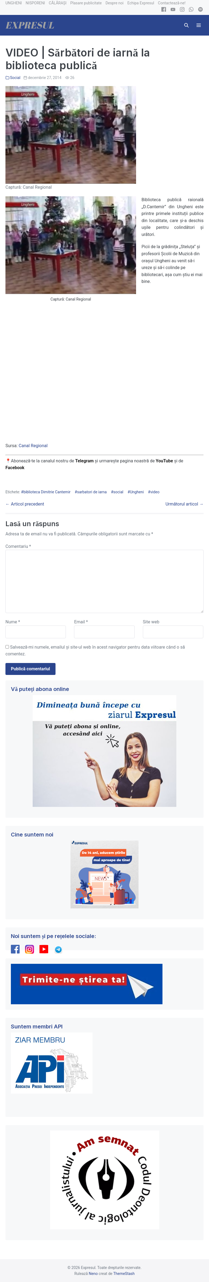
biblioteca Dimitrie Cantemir (46, 492)
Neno (93, 1273)
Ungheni (137, 492)
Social (15, 77)
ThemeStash (124, 1273)
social (118, 492)
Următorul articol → (184, 504)
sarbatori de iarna (92, 492)
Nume (12, 621)
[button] (186, 25)
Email (81, 621)
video (154, 492)
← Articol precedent (24, 504)
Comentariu (18, 546)
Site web (151, 621)
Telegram (84, 460)
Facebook (15, 467)
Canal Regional (33, 445)
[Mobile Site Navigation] (199, 25)
